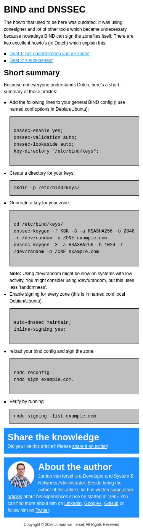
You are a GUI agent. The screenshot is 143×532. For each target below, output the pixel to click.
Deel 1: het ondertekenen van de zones (49, 53)
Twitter (42, 510)
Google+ (93, 503)
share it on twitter (89, 446)
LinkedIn (73, 503)
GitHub (111, 503)
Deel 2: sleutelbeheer (31, 60)
